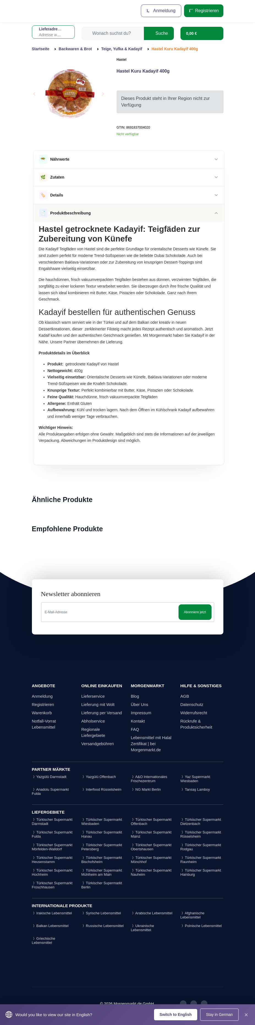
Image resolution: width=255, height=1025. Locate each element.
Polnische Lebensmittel (201, 926)
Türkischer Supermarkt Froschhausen (52, 885)
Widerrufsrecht (193, 712)
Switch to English (176, 1014)
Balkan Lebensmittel (50, 926)
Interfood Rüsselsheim (101, 789)
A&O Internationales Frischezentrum (149, 779)
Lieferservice (93, 696)
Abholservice (93, 721)
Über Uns (139, 704)
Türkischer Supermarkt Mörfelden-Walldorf (52, 847)
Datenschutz (191, 704)
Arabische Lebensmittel (151, 913)
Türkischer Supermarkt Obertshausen (151, 847)
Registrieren (203, 10)
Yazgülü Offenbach (98, 777)
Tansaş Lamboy (195, 789)
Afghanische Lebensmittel (192, 915)
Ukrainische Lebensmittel (142, 928)
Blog (135, 696)
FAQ (135, 729)
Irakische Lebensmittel (52, 913)
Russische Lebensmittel (102, 926)
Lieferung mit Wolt (98, 704)
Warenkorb (42, 712)
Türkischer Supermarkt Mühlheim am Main (101, 872)
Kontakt (138, 721)
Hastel (122, 60)
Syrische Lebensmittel (101, 913)
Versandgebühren (97, 743)
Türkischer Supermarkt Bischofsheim (101, 860)
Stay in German (219, 1014)
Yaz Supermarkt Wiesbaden (195, 779)
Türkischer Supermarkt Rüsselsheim (200, 834)
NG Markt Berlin (146, 789)
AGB (184, 696)
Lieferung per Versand (101, 712)
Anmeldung (161, 10)
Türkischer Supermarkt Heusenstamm (52, 860)
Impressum (141, 712)
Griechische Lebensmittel (43, 940)
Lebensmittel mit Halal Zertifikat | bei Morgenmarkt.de (151, 743)
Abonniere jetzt (195, 612)
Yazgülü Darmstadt (49, 777)
